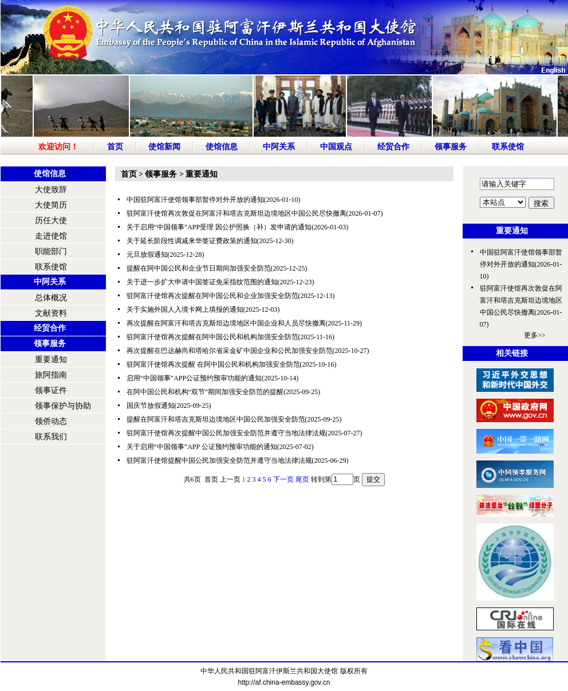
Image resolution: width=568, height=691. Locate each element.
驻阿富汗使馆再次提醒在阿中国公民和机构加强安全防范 (212, 337)
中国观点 (336, 146)
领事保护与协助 (63, 406)
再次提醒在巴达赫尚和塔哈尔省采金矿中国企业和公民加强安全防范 (230, 351)
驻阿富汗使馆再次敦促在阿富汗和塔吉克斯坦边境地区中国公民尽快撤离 (236, 213)
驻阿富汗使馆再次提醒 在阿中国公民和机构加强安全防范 (213, 364)
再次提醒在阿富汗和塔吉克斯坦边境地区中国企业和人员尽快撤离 (226, 323)
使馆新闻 (164, 146)
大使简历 (51, 205)
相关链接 (512, 353)
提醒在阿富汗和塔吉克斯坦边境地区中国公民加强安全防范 (216, 419)
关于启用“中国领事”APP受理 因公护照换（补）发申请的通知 (219, 227)
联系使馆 (508, 146)
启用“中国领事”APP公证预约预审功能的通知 (194, 378)
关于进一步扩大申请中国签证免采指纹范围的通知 (202, 282)
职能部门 (51, 251)
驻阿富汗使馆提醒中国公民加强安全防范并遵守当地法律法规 (219, 460)
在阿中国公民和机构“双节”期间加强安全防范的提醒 (205, 392)
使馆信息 (222, 146)
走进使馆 (51, 236)
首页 (115, 146)
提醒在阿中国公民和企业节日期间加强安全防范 (199, 268)
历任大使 (51, 220)
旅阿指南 (51, 375)
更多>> (535, 335)
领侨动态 (51, 421)
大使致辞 (51, 189)
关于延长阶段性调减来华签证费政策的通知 (192, 241)
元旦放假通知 (147, 255)
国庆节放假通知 (151, 406)
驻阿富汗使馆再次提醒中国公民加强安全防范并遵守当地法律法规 (226, 433)
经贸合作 (393, 146)
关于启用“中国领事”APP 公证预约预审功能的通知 (202, 447)
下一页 (283, 479)
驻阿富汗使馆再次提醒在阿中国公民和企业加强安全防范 (212, 296)
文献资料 (51, 313)
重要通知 (51, 359)
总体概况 (51, 297)
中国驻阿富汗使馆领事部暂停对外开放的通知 (195, 200)
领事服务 (451, 146)
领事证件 (51, 390)
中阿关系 (279, 146)
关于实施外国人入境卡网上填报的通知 (185, 309)
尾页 (302, 479)
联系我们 (51, 436)
